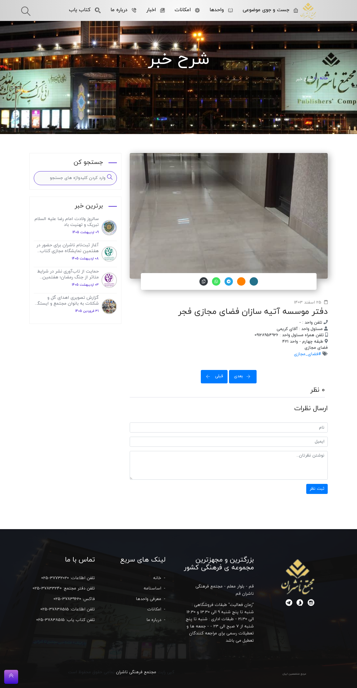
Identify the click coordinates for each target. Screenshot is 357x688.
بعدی (244, 376)
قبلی (212, 376)
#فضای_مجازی (307, 354)
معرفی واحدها (148, 599)
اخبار (155, 9)
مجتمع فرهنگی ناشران (136, 672)
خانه (324, 78)
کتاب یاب (85, 9)
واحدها (221, 9)
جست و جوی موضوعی (270, 9)
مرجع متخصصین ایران (294, 674)
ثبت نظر (317, 489)
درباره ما (123, 9)
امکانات (187, 9)
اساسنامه (152, 588)
